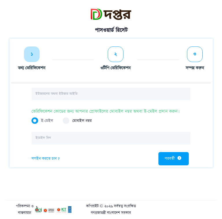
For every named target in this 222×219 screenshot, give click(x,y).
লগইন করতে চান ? (46, 158)
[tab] (31, 60)
